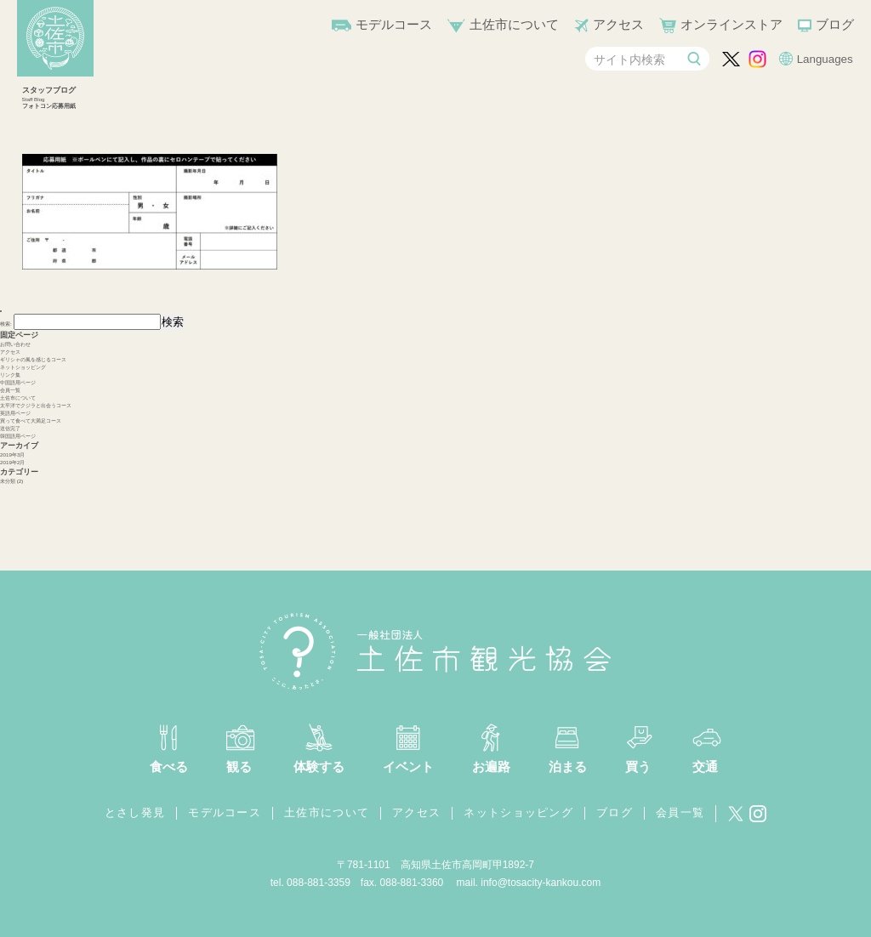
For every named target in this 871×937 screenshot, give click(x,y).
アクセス (618, 24)
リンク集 (10, 375)
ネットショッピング (23, 367)
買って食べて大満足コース (30, 420)
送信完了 (10, 428)
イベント (408, 766)
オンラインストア (731, 24)
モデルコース (394, 24)
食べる (169, 766)
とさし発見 (135, 812)
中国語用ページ (18, 382)
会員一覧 (10, 390)
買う (638, 766)
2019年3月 (12, 454)
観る (239, 766)
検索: (6, 324)
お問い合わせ (15, 344)
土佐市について (514, 24)
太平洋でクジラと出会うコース (35, 405)
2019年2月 (12, 462)
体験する (318, 766)
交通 (705, 766)
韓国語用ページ (18, 436)
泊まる (568, 766)
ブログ (835, 24)
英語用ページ (15, 413)
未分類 (7, 481)
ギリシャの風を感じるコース (33, 359)
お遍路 (491, 766)
